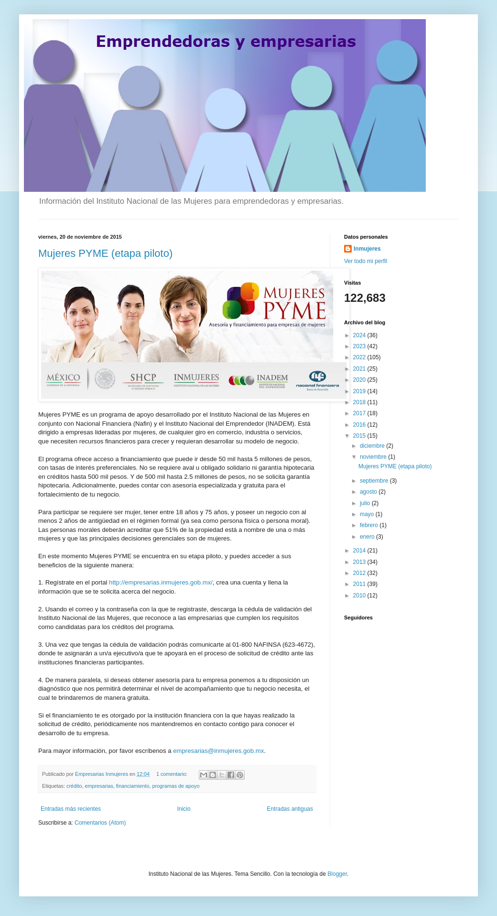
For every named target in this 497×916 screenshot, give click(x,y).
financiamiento (133, 786)
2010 (360, 595)
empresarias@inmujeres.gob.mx (218, 750)
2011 (360, 584)
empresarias (99, 786)
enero (368, 536)
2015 (360, 435)
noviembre (374, 456)
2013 (360, 562)
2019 (360, 391)
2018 (360, 402)
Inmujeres (367, 248)
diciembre (373, 445)
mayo (368, 514)
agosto (369, 491)
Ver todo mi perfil (365, 261)
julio (366, 503)
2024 (360, 335)
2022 (360, 357)
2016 (360, 424)
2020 (360, 379)
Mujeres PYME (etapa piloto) (105, 253)
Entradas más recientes (71, 809)
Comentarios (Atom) (100, 822)
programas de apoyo (175, 786)
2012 (360, 573)
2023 (360, 346)
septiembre (375, 480)
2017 (360, 413)
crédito (74, 786)
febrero (369, 525)
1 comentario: (172, 774)
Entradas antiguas (290, 809)
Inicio (184, 809)
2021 (360, 368)
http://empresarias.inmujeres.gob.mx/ (161, 582)
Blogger (337, 874)
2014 (360, 550)
